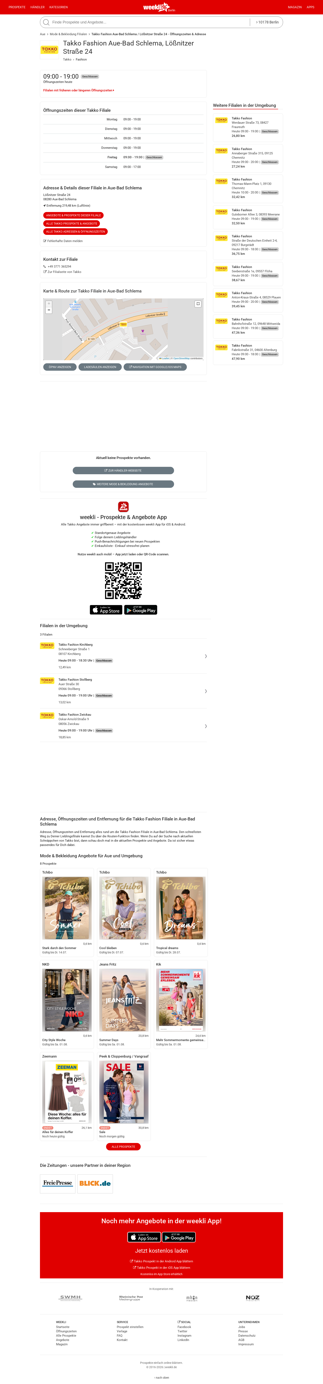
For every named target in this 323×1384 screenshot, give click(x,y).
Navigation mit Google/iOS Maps (155, 367)
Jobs (241, 1327)
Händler (37, 7)
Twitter (182, 1331)
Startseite (62, 1327)
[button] (198, 304)
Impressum (246, 1344)
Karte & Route (92, 291)
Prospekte (17, 7)
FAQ (119, 1335)
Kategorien (58, 7)
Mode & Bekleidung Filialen (68, 34)
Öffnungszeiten (66, 1331)
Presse (243, 1331)
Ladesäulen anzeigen (100, 367)
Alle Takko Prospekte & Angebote (71, 223)
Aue (42, 34)
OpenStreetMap (181, 358)
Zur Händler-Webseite (122, 470)
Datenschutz (246, 1335)
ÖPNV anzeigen (60, 367)
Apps (310, 7)
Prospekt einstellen (130, 1327)
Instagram (184, 1335)
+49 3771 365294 (57, 266)
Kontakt (122, 1340)
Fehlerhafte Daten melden (63, 241)
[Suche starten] (47, 22)
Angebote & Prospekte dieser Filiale (73, 215)
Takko (67, 59)
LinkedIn (183, 1340)
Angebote (62, 1340)
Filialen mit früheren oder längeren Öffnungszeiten (78, 90)
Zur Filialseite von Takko (62, 272)
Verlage (122, 1331)
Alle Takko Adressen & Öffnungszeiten (75, 231)
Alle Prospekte (123, 1146)
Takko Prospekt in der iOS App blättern (161, 1268)
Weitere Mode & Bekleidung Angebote (123, 484)
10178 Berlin (267, 22)
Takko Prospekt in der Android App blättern (161, 1261)
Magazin (295, 7)
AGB (241, 1340)
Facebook (184, 1327)
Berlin (171, 10)
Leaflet (164, 358)
